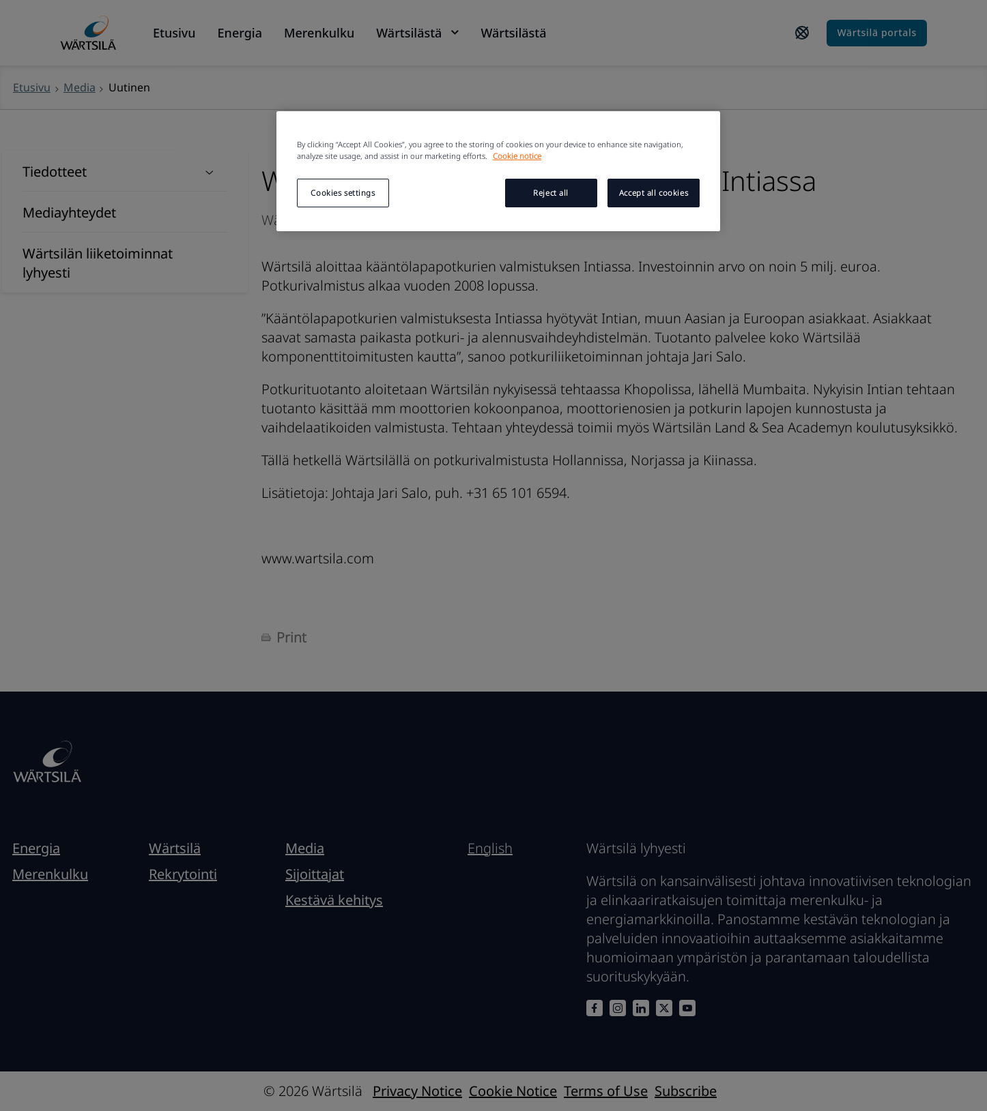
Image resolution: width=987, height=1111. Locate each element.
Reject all (551, 193)
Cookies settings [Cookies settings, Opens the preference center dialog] (343, 193)
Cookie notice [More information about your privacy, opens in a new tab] (517, 156)
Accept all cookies (653, 193)
